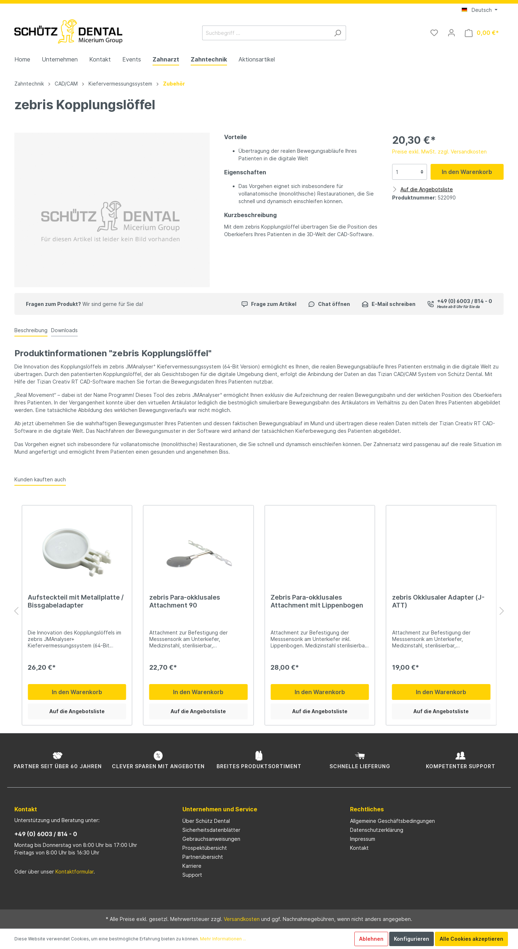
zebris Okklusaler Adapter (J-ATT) (438, 601)
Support (192, 875)
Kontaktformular (74, 871)
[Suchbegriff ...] (266, 33)
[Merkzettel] (434, 33)
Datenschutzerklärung (376, 830)
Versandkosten (242, 919)
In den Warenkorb (467, 171)
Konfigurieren (411, 939)
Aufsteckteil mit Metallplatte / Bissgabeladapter (76, 601)
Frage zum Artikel (268, 304)
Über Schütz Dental (206, 821)
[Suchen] (337, 33)
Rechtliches (367, 809)
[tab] (30, 330)
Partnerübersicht (202, 857)
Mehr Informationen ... (223, 938)
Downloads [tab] (64, 330)
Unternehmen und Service (219, 809)
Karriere (191, 866)
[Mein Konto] (451, 33)
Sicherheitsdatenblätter (211, 830)
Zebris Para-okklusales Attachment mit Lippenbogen (317, 601)
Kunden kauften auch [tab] (40, 479)
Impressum (362, 839)
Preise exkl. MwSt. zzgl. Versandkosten (439, 151)
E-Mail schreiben (388, 304)
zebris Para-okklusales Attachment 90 (184, 601)
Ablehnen (371, 939)
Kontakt (359, 848)
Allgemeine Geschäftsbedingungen (392, 821)
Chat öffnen (329, 304)
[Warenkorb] (482, 33)
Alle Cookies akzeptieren (471, 939)
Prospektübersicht (204, 848)
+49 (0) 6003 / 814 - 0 (45, 834)
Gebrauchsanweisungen (211, 839)
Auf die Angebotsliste (77, 711)
